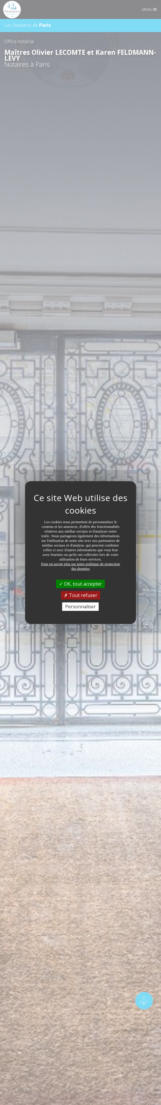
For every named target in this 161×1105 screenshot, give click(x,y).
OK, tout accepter (80, 583)
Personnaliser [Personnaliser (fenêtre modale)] (80, 606)
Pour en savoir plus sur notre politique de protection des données (80, 565)
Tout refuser (80, 595)
